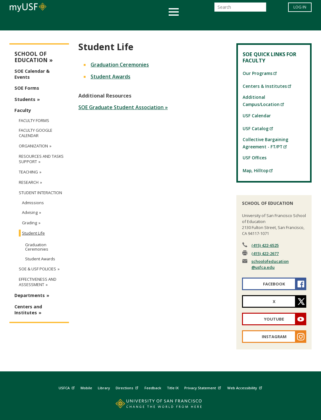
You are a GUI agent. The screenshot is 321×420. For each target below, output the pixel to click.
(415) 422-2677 (265, 253)
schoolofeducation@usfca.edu (270, 264)
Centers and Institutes (28, 310)
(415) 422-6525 (265, 245)
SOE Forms (26, 88)
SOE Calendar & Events (32, 74)
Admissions (33, 202)
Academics (39, 23)
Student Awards (110, 76)
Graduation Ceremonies (120, 64)
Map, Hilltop (258, 170)
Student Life (33, 233)
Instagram (274, 336)
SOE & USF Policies (37, 269)
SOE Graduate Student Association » (123, 107)
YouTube (274, 319)
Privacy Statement (203, 387)
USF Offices (254, 158)
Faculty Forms (34, 120)
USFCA (67, 387)
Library (104, 387)
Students (24, 99)
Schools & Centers (271, 23)
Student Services (85, 23)
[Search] (240, 8)
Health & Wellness (142, 23)
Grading (29, 223)
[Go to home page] (160, 405)
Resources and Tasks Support (41, 159)
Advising (30, 212)
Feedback (153, 387)
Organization (33, 146)
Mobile (86, 387)
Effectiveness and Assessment (37, 282)
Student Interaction (40, 192)
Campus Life (192, 23)
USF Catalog (258, 128)
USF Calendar (257, 116)
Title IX (173, 387)
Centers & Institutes (267, 86)
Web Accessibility (245, 387)
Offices (226, 23)
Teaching (28, 172)
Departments (29, 295)
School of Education (31, 57)
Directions (128, 387)
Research (29, 182)
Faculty (22, 110)
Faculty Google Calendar (35, 133)
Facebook (274, 284)
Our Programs (260, 73)
